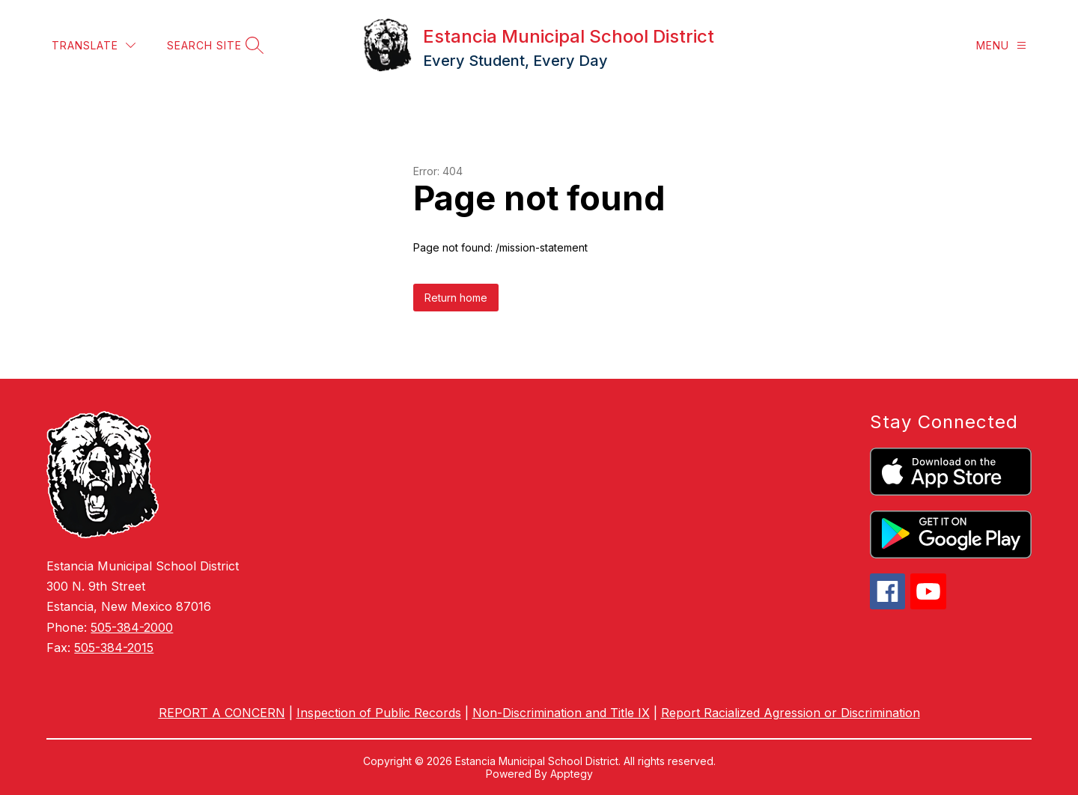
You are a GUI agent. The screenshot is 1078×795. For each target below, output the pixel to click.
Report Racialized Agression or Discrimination (790, 712)
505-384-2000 (132, 627)
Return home (455, 297)
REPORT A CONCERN (222, 712)
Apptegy (571, 773)
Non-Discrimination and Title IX (561, 712)
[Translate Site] (93, 45)
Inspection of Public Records (378, 712)
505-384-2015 (113, 647)
